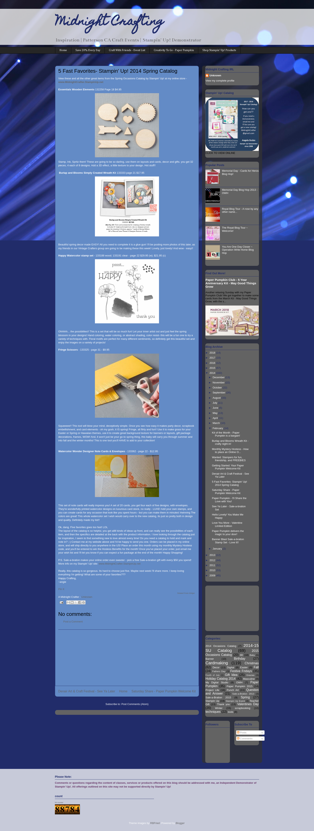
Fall (256, 667)
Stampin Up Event (235, 701)
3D (241, 655)
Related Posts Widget (186, 593)
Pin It (61, 589)
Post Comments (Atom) (134, 704)
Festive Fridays (241, 671)
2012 (212, 560)
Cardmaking (216, 663)
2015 (212, 367)
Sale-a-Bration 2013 (243, 693)
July (215, 402)
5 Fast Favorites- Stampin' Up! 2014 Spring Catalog (229, 483)
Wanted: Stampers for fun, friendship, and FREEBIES (229, 459)
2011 (212, 565)
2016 (212, 362)
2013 (212, 555)
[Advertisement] (127, 658)
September (219, 392)
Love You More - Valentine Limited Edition (227, 524)
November (219, 382)
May (215, 412)
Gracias (250, 675)
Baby (252, 655)
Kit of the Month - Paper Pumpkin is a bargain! (226, 434)
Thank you (223, 704)
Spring (245, 697)
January (218, 548)
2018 (212, 352)
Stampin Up (212, 700)
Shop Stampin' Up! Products (219, 50)
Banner (209, 658)
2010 (212, 570)
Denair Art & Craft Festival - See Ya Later (86, 691)
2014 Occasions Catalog (220, 645)
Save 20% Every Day (87, 50)
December (219, 377)
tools (230, 711)
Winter (219, 708)
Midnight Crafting (109, 22)
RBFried (155, 823)
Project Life (212, 690)
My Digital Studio (216, 682)
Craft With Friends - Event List (127, 50)
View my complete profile (219, 80)
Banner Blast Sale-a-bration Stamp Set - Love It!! (228, 541)
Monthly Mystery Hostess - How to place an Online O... (230, 451)
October (218, 387)
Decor (215, 667)
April (216, 418)
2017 (212, 357)
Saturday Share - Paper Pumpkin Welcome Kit (164, 691)
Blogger (180, 823)
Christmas (252, 663)
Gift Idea (231, 675)
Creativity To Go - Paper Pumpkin (174, 50)
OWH (239, 682)
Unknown (215, 75)
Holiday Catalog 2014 (220, 678)
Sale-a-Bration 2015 (218, 697)
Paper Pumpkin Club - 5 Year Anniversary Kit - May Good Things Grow (230, 283)
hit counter (59, 803)
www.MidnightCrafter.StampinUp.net (120, 563)
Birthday (239, 658)
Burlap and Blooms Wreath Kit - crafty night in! (230, 442)
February (218, 428)
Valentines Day (248, 704)
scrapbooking (242, 708)
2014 (212, 372)
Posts (242, 732)
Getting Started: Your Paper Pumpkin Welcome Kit (228, 467)
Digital (230, 667)
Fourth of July (212, 675)
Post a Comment (73, 621)
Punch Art (233, 690)
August (217, 397)
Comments (245, 738)
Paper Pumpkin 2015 (239, 686)
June (216, 407)
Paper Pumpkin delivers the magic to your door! (228, 532)
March (217, 423)
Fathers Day (218, 671)
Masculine (249, 678)
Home (63, 50)
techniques (212, 711)
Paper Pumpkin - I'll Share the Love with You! (229, 500)
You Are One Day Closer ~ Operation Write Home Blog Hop (238, 249)
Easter (244, 667)
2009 (212, 575)
